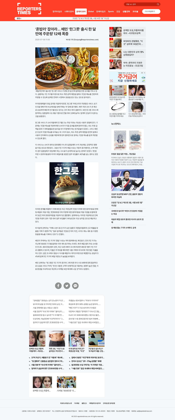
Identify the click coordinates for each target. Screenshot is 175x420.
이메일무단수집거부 (95, 403)
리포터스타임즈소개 (66, 403)
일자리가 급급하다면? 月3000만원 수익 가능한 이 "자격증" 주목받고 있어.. (49, 322)
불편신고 (84, 403)
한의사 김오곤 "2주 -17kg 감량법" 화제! (86, 361)
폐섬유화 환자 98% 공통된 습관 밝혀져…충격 (85, 304)
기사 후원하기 (150, 11)
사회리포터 (69, 11)
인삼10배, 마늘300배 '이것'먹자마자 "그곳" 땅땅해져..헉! (49, 319)
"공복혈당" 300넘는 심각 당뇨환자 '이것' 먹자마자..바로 (49, 300)
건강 (118, 11)
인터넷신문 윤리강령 (109, 403)
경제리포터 (81, 11)
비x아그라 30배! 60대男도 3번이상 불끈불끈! (85, 315)
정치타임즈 (57, 11)
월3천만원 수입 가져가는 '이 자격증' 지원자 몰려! (88, 365)
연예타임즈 (101, 11)
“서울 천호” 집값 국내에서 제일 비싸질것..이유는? (85, 322)
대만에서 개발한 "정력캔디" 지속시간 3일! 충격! (85, 311)
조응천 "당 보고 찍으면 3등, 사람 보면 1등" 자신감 (91, 18)
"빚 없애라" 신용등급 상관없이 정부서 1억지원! (47, 361)
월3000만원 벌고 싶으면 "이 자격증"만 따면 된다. (49, 315)
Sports (111, 11)
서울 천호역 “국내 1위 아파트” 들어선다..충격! (49, 311)
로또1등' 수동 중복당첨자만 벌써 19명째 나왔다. (85, 319)
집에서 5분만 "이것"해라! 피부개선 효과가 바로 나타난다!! (88, 357)
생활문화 (126, 11)
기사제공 (76, 403)
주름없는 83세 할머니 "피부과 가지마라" (84, 300)
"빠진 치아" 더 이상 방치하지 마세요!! (82, 308)
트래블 (135, 11)
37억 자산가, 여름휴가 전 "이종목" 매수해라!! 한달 (47, 357)
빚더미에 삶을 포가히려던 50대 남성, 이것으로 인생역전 (49, 304)
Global (91, 11)
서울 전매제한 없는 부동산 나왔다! (45, 308)
